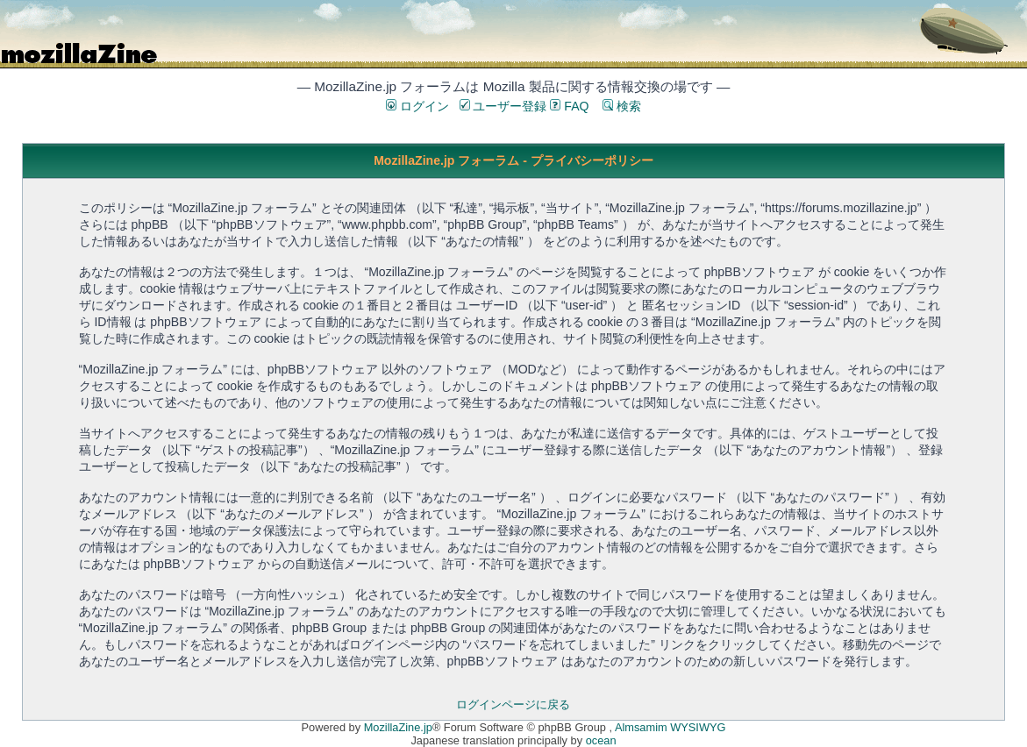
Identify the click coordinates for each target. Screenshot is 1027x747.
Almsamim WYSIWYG (670, 727)
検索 (622, 106)
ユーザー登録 (503, 106)
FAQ (569, 106)
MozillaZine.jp (398, 727)
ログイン (417, 106)
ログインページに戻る (513, 704)
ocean (601, 740)
